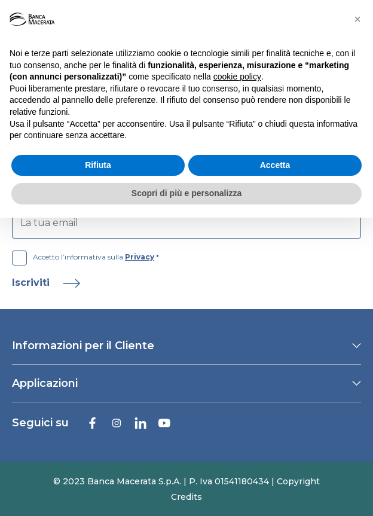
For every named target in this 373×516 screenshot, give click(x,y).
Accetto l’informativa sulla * (85, 257)
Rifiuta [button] (98, 165)
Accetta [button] (275, 165)
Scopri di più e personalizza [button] (186, 193)
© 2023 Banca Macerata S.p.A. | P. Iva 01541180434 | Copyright (186, 481)
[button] (357, 19)
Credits (186, 496)
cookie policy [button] (237, 76)
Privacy (139, 256)
